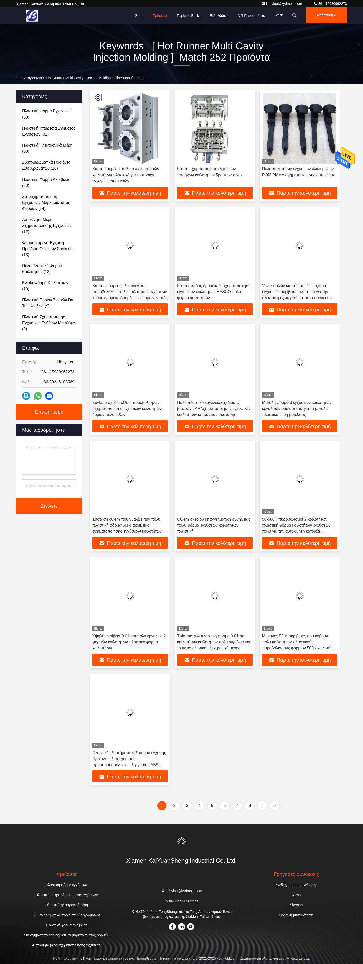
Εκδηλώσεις (214, 16)
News (296, 895)
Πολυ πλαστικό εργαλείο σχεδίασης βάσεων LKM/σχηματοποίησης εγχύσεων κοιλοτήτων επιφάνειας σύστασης (213, 408)
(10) (45, 286)
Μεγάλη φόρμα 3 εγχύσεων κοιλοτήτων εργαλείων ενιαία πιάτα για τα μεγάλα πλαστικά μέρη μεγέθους (296, 408)
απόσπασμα (325, 16)
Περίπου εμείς (183, 16)
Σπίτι (134, 16)
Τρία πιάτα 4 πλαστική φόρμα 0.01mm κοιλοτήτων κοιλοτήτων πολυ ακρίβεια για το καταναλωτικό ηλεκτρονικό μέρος (213, 642)
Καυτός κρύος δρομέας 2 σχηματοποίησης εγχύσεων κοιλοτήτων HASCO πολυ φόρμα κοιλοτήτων (215, 291)
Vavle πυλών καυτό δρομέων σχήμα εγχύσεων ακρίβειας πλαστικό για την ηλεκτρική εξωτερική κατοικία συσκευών (297, 291)
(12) (47, 225)
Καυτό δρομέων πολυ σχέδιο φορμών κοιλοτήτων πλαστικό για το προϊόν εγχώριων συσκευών (125, 175)
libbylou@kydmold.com (282, 4)
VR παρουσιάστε (246, 16)
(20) (46, 182)
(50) (47, 148)
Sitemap (296, 905)
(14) (46, 202)
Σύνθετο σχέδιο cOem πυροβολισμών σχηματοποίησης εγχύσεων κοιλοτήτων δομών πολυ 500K (127, 408)
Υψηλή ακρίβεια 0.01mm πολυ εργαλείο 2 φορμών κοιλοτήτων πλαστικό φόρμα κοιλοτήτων (129, 642)
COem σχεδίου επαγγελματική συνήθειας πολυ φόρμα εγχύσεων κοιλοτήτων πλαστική (213, 525)
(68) (47, 114)
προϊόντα (35, 78)
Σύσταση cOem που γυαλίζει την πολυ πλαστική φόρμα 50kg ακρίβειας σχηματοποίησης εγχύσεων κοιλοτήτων (127, 525)
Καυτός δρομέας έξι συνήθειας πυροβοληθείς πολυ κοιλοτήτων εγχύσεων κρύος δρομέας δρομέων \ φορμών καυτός (130, 291)
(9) (47, 303)
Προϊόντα (155, 16)
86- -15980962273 (330, 4)
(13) (48, 249)
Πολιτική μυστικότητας (296, 915)
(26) (46, 165)
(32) (48, 131)
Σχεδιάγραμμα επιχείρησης (296, 885)
